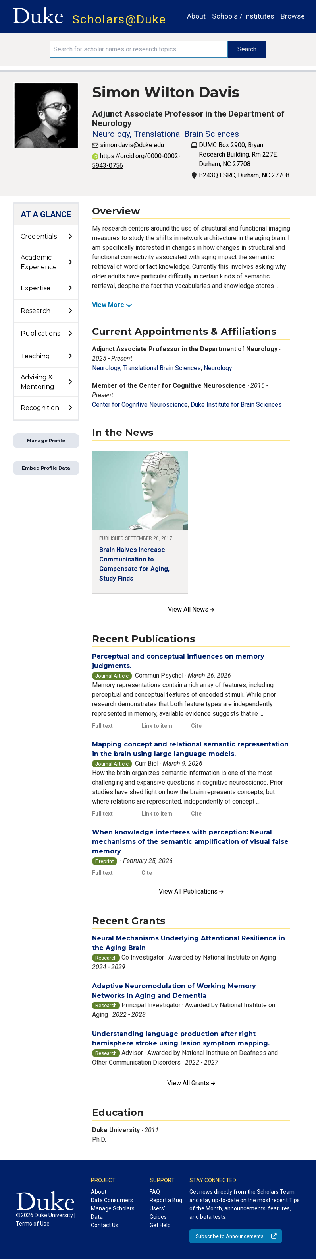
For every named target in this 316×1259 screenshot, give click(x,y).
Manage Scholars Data (113, 1212)
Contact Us (104, 1225)
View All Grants (191, 1083)
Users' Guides (158, 1212)
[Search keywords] (139, 49)
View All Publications (191, 891)
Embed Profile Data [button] (46, 468)
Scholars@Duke (119, 19)
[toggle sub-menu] (70, 236)
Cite (196, 726)
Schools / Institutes (243, 16)
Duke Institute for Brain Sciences (236, 404)
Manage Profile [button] (46, 440)
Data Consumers (112, 1200)
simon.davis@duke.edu (132, 145)
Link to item (156, 726)
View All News (191, 609)
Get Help (160, 1225)
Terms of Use (33, 1223)
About (196, 16)
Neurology (218, 368)
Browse (293, 16)
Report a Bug (166, 1200)
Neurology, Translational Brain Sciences (165, 134)
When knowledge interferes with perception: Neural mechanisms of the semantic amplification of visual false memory (190, 841)
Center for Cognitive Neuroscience (140, 404)
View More (112, 305)
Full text (102, 726)
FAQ (155, 1192)
